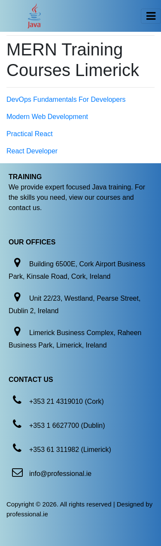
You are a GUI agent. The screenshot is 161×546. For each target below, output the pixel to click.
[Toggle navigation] (151, 16)
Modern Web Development (47, 116)
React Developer (32, 151)
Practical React (29, 133)
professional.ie (27, 514)
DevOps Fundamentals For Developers (65, 99)
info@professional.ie (60, 473)
